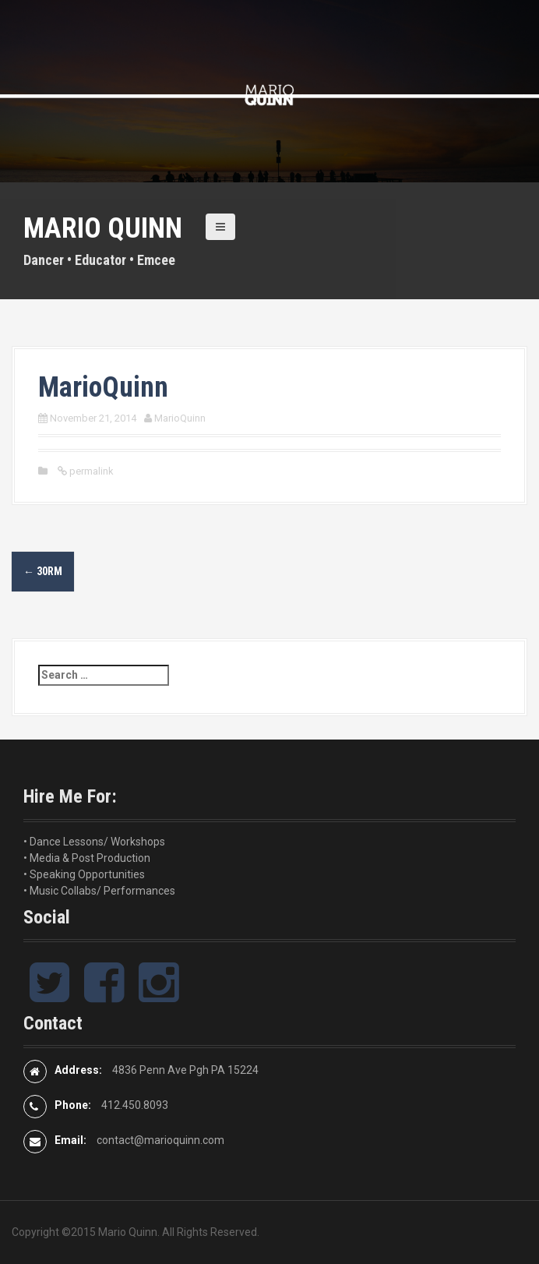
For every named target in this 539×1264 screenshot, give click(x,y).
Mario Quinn (102, 228)
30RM (42, 571)
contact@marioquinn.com (160, 1140)
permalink (90, 471)
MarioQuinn (180, 418)
